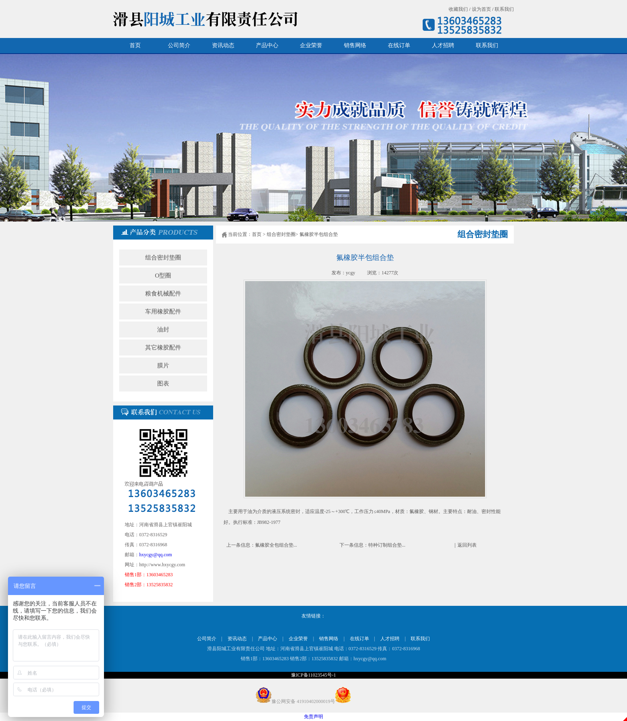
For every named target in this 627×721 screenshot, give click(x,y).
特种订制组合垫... (386, 545)
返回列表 (467, 545)
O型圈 (163, 275)
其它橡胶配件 (163, 347)
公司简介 (179, 45)
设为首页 (481, 9)
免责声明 (313, 716)
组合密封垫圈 (163, 257)
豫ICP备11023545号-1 (313, 675)
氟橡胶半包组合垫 (319, 234)
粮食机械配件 (163, 293)
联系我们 (504, 9)
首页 (135, 45)
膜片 (163, 365)
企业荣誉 (311, 45)
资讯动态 (223, 45)
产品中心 (267, 45)
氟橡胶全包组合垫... (276, 545)
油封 (163, 329)
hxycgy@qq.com (155, 554)
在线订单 (399, 45)
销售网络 (355, 45)
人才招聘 (443, 45)
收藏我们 (458, 9)
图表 (163, 383)
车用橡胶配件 (163, 311)
